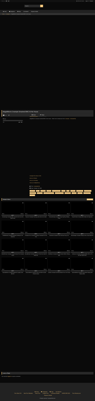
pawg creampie (87, 193)
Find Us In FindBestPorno (35, 182)
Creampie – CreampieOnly (70, 118)
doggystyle (39, 193)
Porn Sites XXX (17, 393)
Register (91, 1)
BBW (37, 190)
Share (42, 114)
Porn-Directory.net (76, 393)
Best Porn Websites (28, 393)
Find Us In (32, 180)
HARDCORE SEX (66, 393)
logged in (9, 376)
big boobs (43, 190)
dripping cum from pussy (49, 193)
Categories (12, 11)
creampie (73, 190)
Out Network (25, 11)
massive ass (67, 193)
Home (5, 11)
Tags (20, 11)
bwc (68, 190)
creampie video (87, 190)
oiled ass (74, 193)
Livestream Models (55, 393)
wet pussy (32, 195)
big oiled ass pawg (56, 190)
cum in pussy (33, 193)
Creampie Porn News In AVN (35, 175)
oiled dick (80, 193)
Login (86, 1)
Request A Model (34, 11)
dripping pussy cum (59, 193)
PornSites (36, 180)
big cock (49, 190)
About (34, 114)
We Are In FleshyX (33, 178)
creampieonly (37, 186)
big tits (63, 190)
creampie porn (80, 190)
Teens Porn (37, 393)
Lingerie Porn (46, 393)
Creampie (8, 14)
